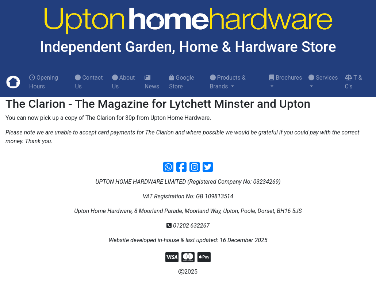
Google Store (181, 82)
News (152, 82)
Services (323, 77)
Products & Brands (228, 82)
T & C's (353, 82)
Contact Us (89, 82)
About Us (123, 82)
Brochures (285, 77)
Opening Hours (43, 82)
